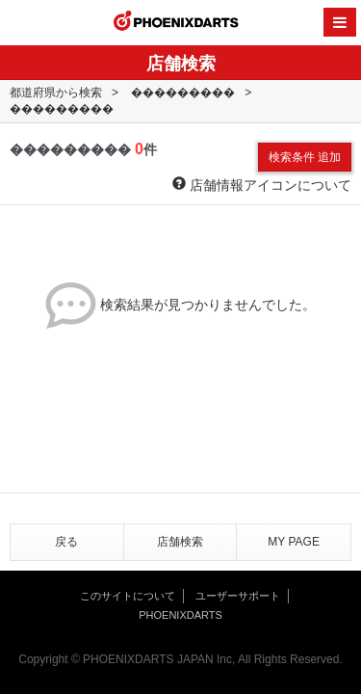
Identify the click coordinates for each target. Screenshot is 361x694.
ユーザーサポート (237, 595)
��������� (183, 92)
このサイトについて (127, 595)
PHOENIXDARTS (176, 23)
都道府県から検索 (56, 92)
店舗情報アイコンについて (261, 184)
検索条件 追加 (305, 157)
